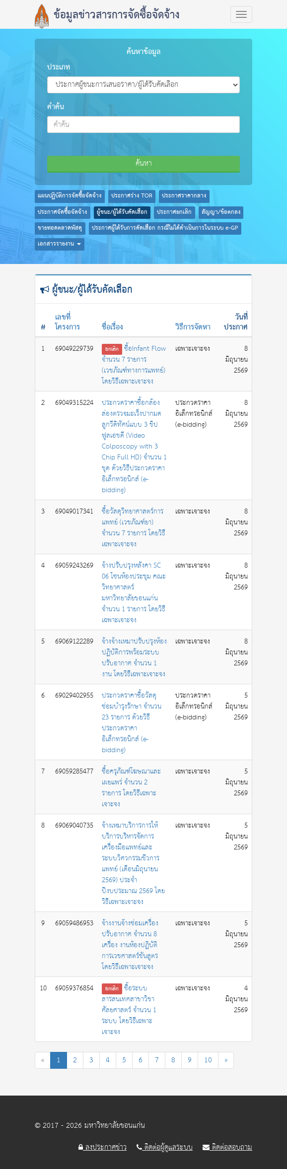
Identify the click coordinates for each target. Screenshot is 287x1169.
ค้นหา (144, 163)
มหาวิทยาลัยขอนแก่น (114, 1125)
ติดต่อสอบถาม (227, 1147)
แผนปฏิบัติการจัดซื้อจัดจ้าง (69, 196)
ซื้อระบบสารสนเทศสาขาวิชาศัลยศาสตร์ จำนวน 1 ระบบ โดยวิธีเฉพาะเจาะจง (129, 1010)
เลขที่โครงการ (67, 322)
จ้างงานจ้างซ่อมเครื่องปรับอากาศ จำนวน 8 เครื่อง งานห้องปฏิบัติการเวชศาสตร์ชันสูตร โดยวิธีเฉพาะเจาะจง (130, 945)
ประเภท (58, 67)
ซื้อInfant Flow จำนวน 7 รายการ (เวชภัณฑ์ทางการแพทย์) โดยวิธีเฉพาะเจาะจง (134, 365)
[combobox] (143, 124)
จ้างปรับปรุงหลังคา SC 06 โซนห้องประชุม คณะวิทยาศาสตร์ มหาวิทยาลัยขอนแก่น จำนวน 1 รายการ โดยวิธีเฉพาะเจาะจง (134, 593)
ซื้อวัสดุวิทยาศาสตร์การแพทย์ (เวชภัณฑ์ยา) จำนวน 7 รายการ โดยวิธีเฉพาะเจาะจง (133, 528)
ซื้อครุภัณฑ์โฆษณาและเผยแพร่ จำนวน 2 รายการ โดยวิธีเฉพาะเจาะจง (131, 788)
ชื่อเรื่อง (112, 327)
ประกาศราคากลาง (184, 196)
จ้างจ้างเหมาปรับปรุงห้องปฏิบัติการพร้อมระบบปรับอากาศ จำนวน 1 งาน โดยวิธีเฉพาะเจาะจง (134, 658)
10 (208, 1060)
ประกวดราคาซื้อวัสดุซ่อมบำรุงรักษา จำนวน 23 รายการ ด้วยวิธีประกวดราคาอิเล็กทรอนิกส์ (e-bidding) (131, 723)
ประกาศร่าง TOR (131, 196)
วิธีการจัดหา (193, 327)
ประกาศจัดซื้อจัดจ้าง (62, 212)
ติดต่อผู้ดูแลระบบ (165, 1147)
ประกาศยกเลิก (174, 212)
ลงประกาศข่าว (102, 1147)
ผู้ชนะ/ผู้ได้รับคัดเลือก (122, 212)
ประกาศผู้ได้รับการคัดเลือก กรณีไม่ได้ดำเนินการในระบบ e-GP (165, 228)
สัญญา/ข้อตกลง (221, 212)
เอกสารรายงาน (59, 244)
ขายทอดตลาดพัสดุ (60, 228)
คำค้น (55, 107)
